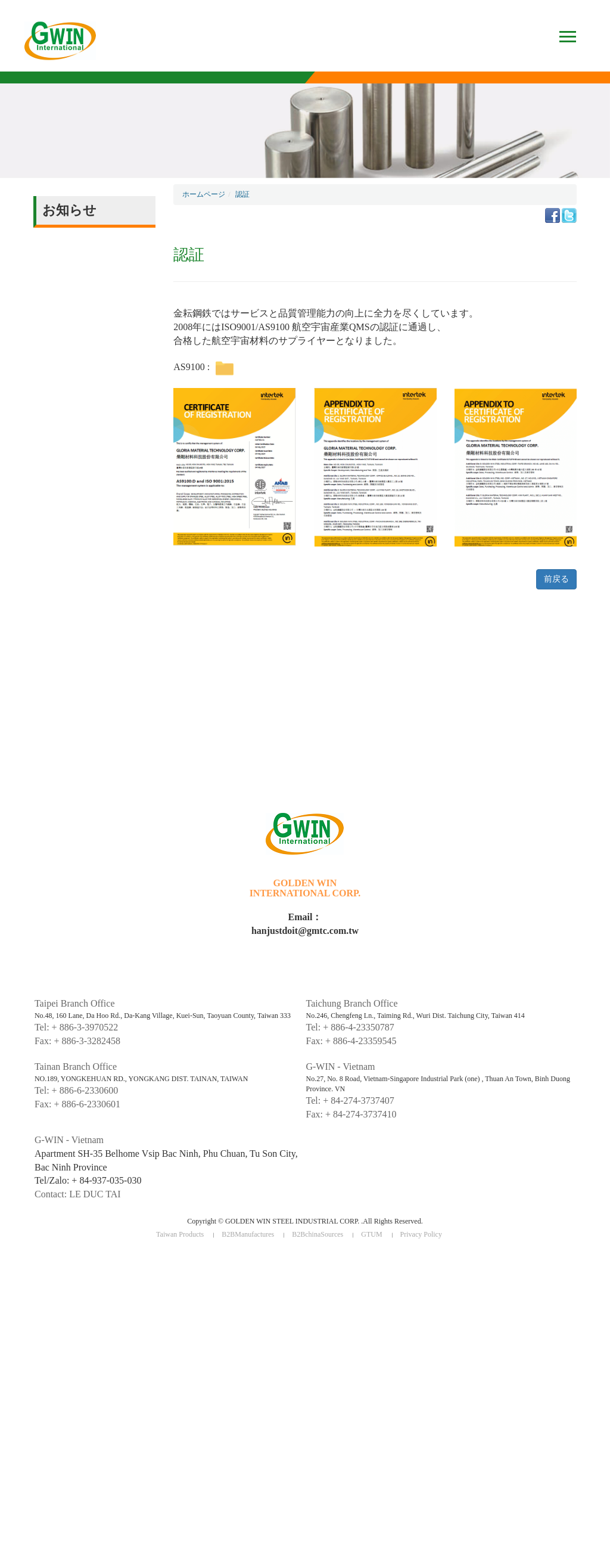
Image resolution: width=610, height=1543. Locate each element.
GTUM (371, 1234)
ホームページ (203, 194)
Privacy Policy (421, 1234)
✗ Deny (12, 1293)
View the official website (86, 1359)
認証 (242, 194)
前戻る (556, 579)
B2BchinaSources (317, 1234)
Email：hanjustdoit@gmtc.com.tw (305, 924)
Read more (22, 1359)
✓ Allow (13, 1282)
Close (9, 1259)
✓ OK (257, 1537)
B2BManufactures (248, 1234)
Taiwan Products (180, 1234)
